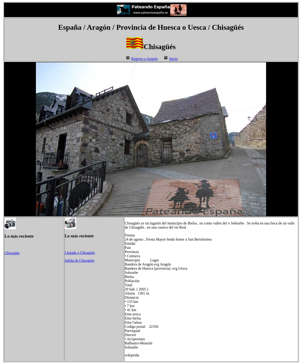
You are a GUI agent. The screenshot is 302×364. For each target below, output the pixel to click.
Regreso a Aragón (144, 59)
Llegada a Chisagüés (80, 253)
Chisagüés (12, 253)
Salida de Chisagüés (79, 261)
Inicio (173, 59)
